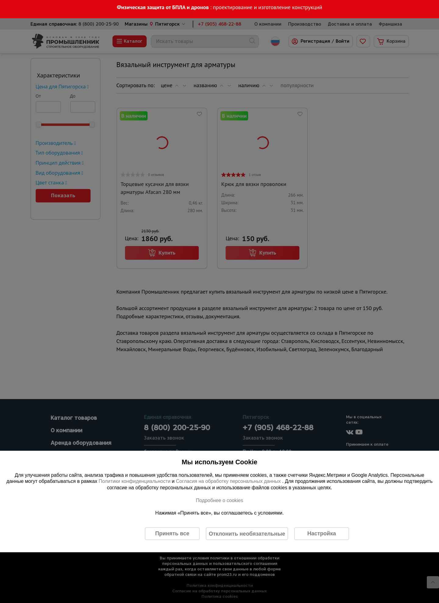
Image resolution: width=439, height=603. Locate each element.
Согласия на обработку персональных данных (229, 481)
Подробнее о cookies (219, 500)
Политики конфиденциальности (134, 481)
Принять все (172, 533)
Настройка (321, 533)
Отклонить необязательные (247, 533)
